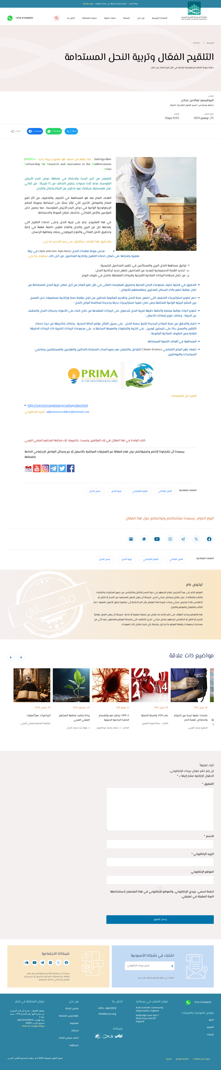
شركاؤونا (74, 1045)
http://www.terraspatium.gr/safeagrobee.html (58, 405)
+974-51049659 (24, 17)
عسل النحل (95, 491)
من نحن (141, 18)
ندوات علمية (110, 18)
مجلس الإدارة (72, 1009)
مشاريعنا (74, 1023)
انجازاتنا (75, 1031)
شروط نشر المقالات (201, 1059)
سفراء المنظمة (89, 18)
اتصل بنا (71, 18)
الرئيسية (210, 43)
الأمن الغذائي (165, 491)
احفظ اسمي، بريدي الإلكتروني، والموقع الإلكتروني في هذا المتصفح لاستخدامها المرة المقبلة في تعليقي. (162, 894)
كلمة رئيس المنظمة (69, 1016)
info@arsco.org (107, 1013)
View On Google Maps (33, 1026)
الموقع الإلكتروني (202, 872)
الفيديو (210, 1027)
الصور (211, 1020)
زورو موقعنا (88, 4)
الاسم (209, 836)
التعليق (208, 784)
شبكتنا (126, 18)
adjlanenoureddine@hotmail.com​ (67, 412)
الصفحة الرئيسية (159, 18)
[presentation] (11, 657)
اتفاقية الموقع (182, 1059)
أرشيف (168, 1059)
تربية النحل (116, 491)
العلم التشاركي (139, 491)
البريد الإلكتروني (202, 854)
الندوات (210, 1035)
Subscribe (171, 966)
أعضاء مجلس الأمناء (69, 1038)
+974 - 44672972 (107, 1008)
